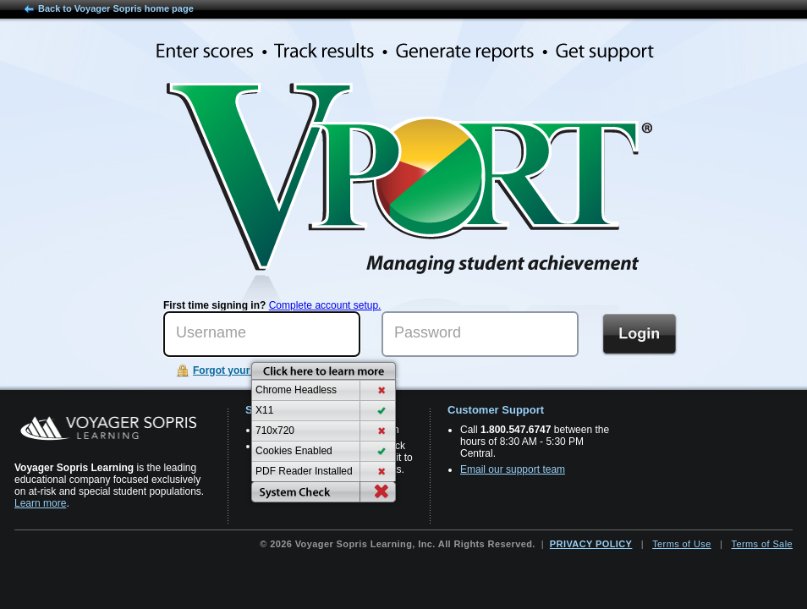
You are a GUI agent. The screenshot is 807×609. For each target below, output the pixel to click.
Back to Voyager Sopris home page (116, 8)
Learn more (40, 503)
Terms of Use (681, 544)
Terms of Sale (762, 544)
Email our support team (512, 469)
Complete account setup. (325, 305)
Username (211, 332)
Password (427, 332)
